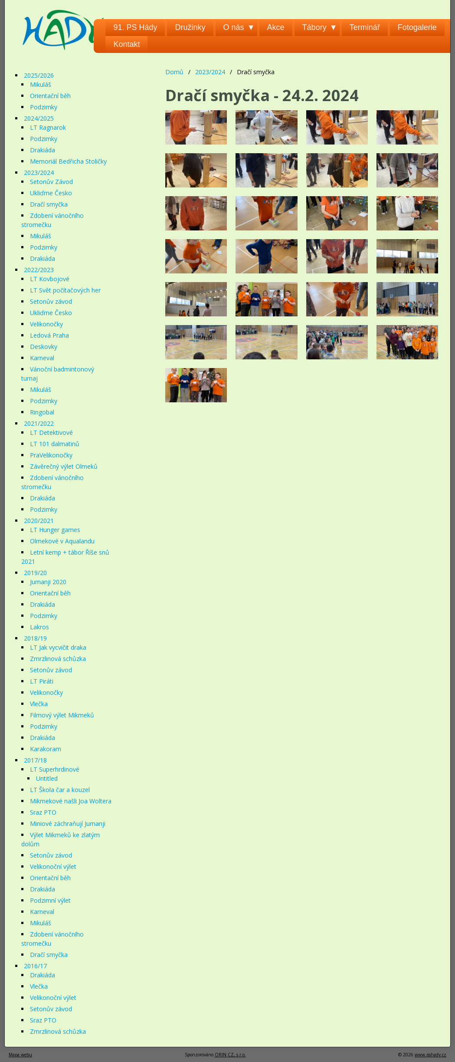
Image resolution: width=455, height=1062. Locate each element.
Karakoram (45, 749)
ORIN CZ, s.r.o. (230, 1055)
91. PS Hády (135, 27)
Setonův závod (51, 301)
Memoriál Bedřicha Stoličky (68, 161)
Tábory (314, 27)
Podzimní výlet (50, 900)
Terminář (365, 27)
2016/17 (35, 966)
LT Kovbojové (49, 279)
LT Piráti (41, 681)
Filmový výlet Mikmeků (62, 715)
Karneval (42, 358)
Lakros (39, 627)
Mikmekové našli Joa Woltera (70, 801)
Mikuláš (40, 84)
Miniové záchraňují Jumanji (67, 823)
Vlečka (39, 704)
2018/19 (35, 638)
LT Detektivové (51, 432)
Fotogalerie (417, 27)
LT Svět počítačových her (65, 290)
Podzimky (43, 107)
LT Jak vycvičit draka (58, 647)
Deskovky (43, 346)
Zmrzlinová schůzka (58, 658)
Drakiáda (42, 150)
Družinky (190, 27)
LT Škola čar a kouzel (60, 790)
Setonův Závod (51, 182)
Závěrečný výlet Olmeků (64, 466)
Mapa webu (20, 1055)
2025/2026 (39, 75)
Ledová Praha (49, 335)
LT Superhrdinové (54, 769)
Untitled (47, 778)
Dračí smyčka (49, 204)
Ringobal (42, 412)
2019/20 (35, 573)
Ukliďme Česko (51, 193)
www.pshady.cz (430, 1055)
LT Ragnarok (48, 127)
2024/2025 (39, 118)
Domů (174, 72)
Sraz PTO (43, 812)
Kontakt (126, 44)
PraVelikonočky (51, 455)
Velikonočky (46, 324)
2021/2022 (39, 423)
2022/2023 (39, 270)
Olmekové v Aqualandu (62, 541)
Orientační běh (50, 96)
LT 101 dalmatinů (54, 444)
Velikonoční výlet (53, 866)
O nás (233, 27)
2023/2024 (210, 72)
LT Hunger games (55, 530)
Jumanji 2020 (48, 582)
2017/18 (35, 760)
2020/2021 (39, 520)
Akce (276, 27)
